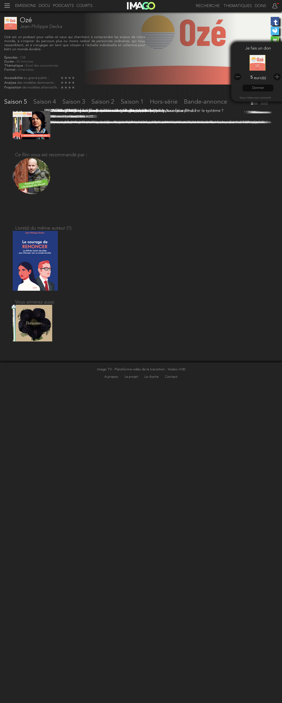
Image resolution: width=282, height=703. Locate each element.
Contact (171, 697)
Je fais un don (258, 49)
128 (22, 57)
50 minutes (24, 61)
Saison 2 (104, 102)
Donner (258, 88)
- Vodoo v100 (175, 690)
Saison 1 (133, 102)
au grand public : (36, 78)
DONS (260, 6)
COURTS (84, 6)
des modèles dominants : (36, 83)
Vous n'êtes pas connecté (255, 97)
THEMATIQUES (237, 6)
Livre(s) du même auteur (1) (43, 540)
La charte (151, 697)
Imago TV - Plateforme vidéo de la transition (131, 690)
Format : (11, 70)
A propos (111, 697)
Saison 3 (74, 102)
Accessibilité (14, 78)
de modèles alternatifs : (40, 87)
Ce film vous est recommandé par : (51, 464)
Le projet (132, 697)
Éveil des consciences (42, 65)
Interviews (26, 70)
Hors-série (164, 102)
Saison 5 (16, 102)
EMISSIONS (25, 6)
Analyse (10, 83)
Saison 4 (45, 102)
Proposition (13, 87)
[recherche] (207, 6)
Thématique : (15, 65)
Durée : (10, 61)
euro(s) (260, 78)
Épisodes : (12, 57)
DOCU (44, 6)
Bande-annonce (205, 102)
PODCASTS (63, 6)
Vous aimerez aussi (34, 618)
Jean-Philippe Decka (41, 26)
